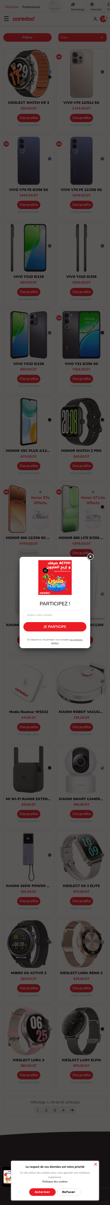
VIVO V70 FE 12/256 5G (81, 189)
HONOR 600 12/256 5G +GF (30, 537)
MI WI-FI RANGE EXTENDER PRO (35, 799)
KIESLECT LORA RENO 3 (81, 973)
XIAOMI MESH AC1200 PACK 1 (32, 625)
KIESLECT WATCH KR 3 (28, 102)
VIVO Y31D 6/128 (28, 363)
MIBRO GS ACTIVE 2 (29, 973)
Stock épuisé (28, 560)
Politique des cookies (55, 1181)
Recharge (78, 9)
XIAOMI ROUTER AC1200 (81, 625)
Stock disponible (28, 125)
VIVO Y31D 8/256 (81, 276)
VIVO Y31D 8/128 (28, 276)
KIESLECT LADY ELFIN (81, 1060)
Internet (96, 9)
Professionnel (31, 7)
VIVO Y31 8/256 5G (81, 363)
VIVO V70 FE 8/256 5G (28, 189)
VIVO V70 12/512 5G (81, 102)
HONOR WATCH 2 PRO (81, 450)
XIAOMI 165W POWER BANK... (33, 885)
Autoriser (42, 1192)
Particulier (12, 7)
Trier (82, 37)
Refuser (68, 1192)
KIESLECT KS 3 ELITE (81, 885)
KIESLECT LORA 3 (28, 1060)
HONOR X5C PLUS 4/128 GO (30, 450)
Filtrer (27, 37)
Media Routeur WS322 (28, 711)
